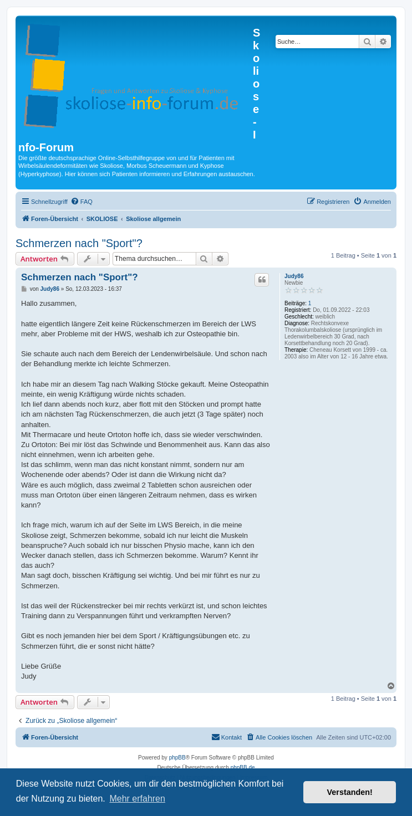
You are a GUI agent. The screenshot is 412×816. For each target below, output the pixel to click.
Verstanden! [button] (350, 792)
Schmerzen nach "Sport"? (79, 243)
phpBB (177, 758)
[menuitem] (81, 201)
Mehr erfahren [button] (137, 798)
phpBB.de (243, 767)
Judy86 (293, 276)
